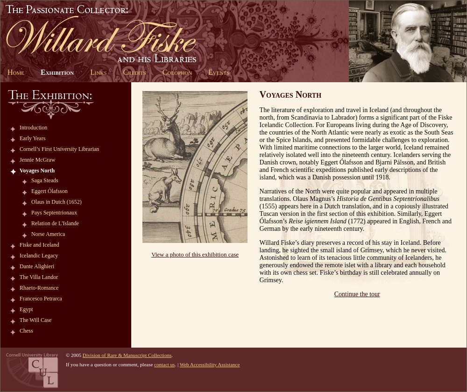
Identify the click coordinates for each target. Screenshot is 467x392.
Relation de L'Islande (55, 223)
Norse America (48, 234)
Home (15, 72)
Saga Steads (44, 180)
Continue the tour (357, 294)
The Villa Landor (39, 277)
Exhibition (57, 72)
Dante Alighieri (37, 266)
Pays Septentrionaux (54, 212)
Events (218, 72)
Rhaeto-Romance (39, 288)
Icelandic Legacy (39, 255)
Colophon (177, 72)
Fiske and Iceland (39, 245)
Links (98, 72)
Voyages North (37, 170)
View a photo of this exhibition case (195, 254)
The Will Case (36, 320)
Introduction (33, 127)
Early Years (32, 138)
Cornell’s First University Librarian (59, 149)
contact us (164, 364)
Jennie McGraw (37, 160)
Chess (26, 331)
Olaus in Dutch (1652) (56, 202)
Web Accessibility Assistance (210, 364)
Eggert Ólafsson (49, 191)
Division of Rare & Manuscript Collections (127, 355)
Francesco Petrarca (41, 298)
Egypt (26, 309)
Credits (134, 72)
